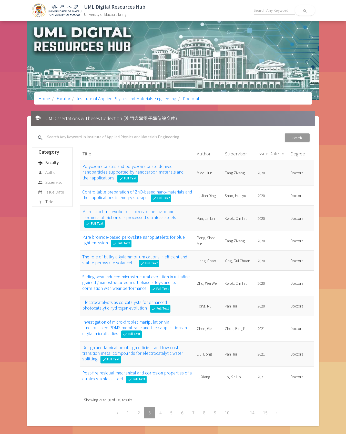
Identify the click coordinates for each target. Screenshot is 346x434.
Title (45, 202)
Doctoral (190, 98)
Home (44, 98)
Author (47, 172)
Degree (298, 153)
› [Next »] (277, 412)
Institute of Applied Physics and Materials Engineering (126, 98)
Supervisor (51, 182)
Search (297, 137)
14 (252, 412)
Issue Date (51, 192)
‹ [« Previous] (117, 412)
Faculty (63, 98)
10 (227, 412)
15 (265, 412)
